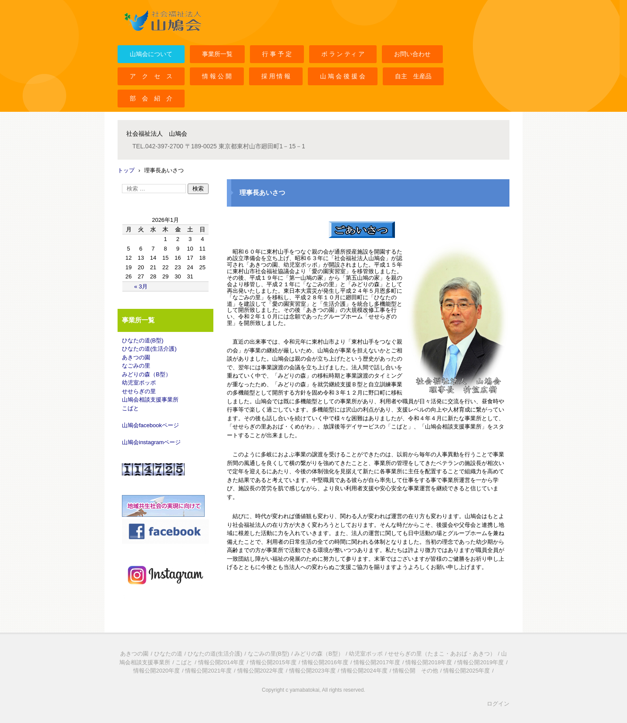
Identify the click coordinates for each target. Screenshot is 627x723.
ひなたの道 (168, 653)
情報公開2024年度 (364, 670)
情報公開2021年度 (208, 670)
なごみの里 (136, 365)
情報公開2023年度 (312, 670)
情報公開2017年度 (377, 662)
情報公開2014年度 (221, 662)
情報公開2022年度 (260, 670)
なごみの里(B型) (268, 653)
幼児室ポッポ (139, 382)
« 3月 (141, 286)
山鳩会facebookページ (150, 425)
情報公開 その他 (415, 670)
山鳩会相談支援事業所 (150, 399)
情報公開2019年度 (480, 662)
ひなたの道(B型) (142, 340)
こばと (130, 408)
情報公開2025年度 (466, 670)
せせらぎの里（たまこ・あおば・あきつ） (442, 653)
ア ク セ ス (151, 76)
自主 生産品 (413, 76)
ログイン (498, 703)
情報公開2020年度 (156, 670)
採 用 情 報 (276, 76)
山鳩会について (151, 53)
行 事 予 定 (277, 53)
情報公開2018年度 (428, 662)
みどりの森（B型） (146, 374)
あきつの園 (136, 357)
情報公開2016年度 (325, 662)
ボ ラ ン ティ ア (343, 53)
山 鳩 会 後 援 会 (342, 76)
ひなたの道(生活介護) (149, 348)
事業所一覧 (217, 53)
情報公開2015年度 (273, 662)
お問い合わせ (412, 53)
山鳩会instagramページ (151, 442)
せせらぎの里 (139, 391)
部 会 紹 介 (151, 98)
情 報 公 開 (217, 76)
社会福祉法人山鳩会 (149, 36)
